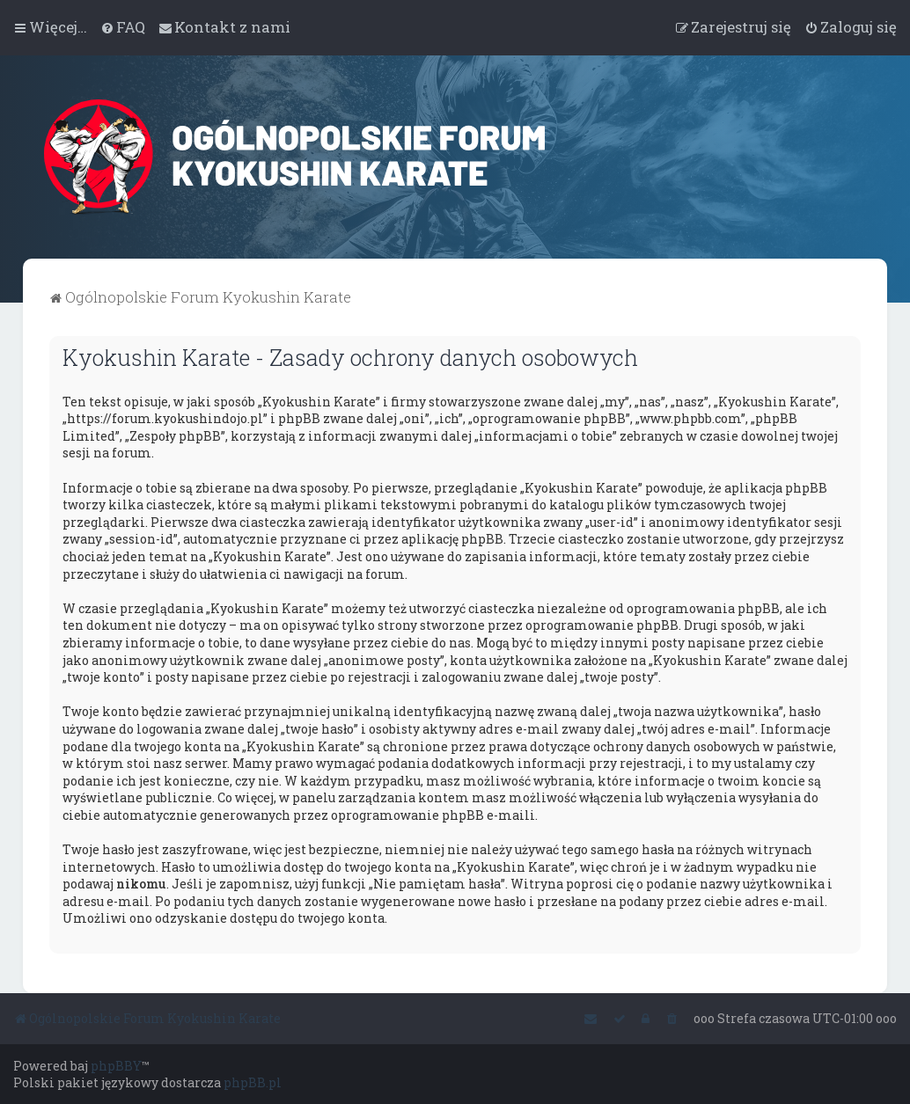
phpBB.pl (253, 1082)
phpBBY (116, 1065)
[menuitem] (122, 27)
